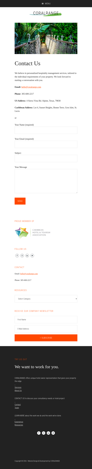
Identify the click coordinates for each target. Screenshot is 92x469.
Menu (48, 3)
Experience (19, 422)
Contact (18, 404)
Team (17, 408)
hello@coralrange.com (31, 87)
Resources (19, 425)
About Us (18, 390)
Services (18, 387)
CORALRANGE (46, 13)
